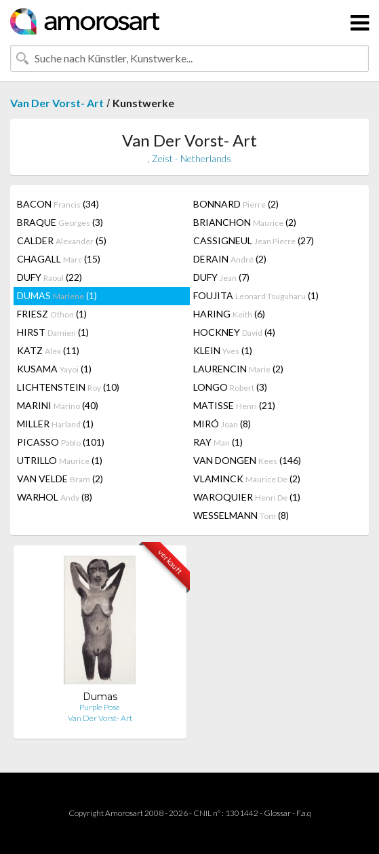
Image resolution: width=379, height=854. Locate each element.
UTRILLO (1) (59, 460)
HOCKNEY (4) (234, 332)
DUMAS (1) (57, 295)
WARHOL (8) (54, 497)
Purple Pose (99, 707)
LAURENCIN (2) (238, 368)
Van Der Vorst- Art (57, 102)
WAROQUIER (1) (246, 497)
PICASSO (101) (60, 442)
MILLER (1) (55, 423)
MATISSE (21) (234, 405)
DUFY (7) (221, 277)
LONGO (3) (230, 387)
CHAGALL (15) (58, 259)
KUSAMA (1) (54, 368)
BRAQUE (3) (60, 222)
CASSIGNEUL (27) (253, 240)
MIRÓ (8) (222, 423)
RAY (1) (218, 442)
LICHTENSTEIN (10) (68, 387)
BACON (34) (58, 204)
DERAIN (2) (229, 259)
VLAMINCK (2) (246, 478)
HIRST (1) (53, 332)
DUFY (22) (49, 277)
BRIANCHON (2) (244, 222)
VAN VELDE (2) (60, 478)
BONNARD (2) (236, 204)
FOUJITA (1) (256, 295)
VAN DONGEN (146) (247, 460)
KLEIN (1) (222, 350)
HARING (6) (229, 313)
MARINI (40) (57, 405)
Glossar (277, 813)
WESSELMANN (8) (241, 515)
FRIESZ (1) (52, 313)
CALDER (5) (61, 240)
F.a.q (303, 813)
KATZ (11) (48, 350)
